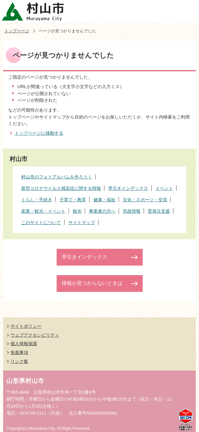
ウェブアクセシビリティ (34, 335)
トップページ (16, 31)
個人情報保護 (23, 343)
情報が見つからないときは (92, 283)
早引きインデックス (84, 257)
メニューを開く (187, 11)
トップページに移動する (39, 133)
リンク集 (19, 361)
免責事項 (19, 352)
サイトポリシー (25, 326)
